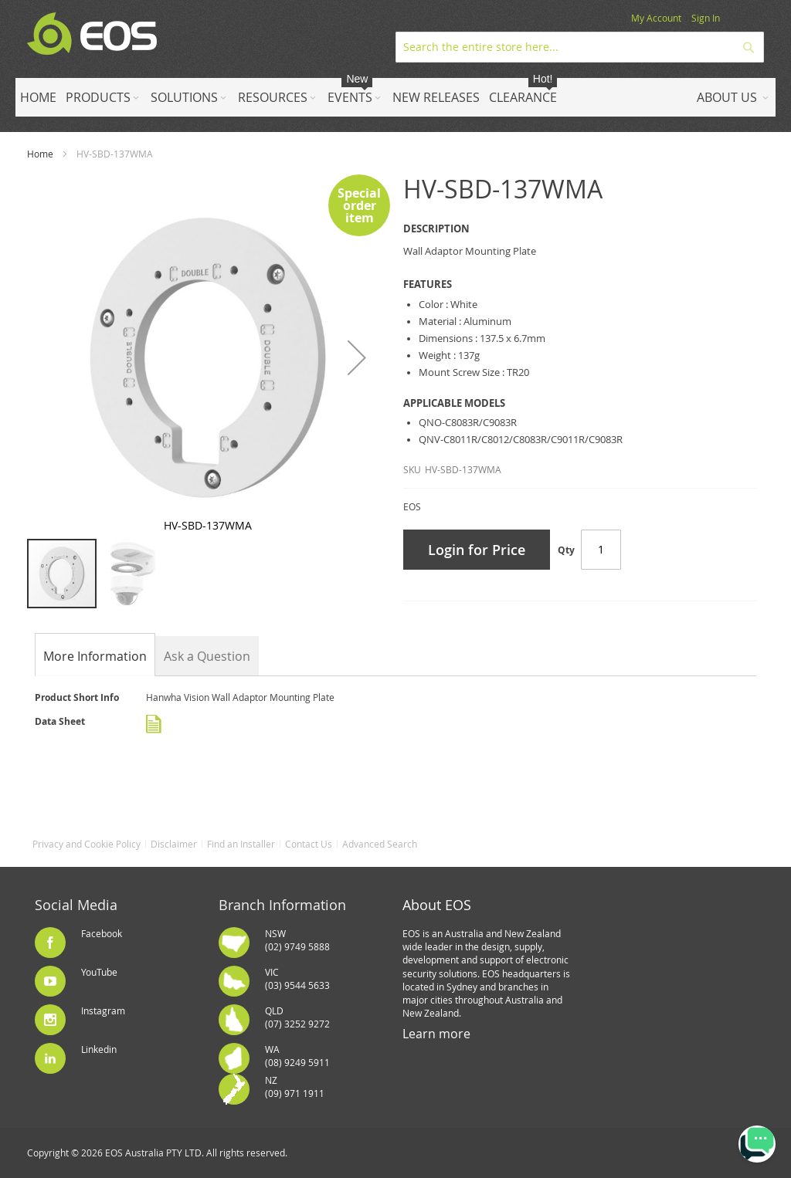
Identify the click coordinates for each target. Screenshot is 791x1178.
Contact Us (308, 844)
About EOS (436, 904)
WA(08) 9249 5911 (297, 1055)
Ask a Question (207, 656)
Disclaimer (174, 844)
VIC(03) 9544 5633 (297, 978)
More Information (95, 656)
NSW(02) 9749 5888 (297, 940)
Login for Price (476, 549)
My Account (656, 18)
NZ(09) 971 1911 (294, 1086)
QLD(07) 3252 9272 (297, 1017)
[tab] (95, 656)
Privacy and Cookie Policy (86, 844)
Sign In (705, 18)
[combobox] (580, 47)
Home (40, 153)
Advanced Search (379, 844)
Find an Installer (241, 844)
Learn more (436, 1033)
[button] (357, 357)
